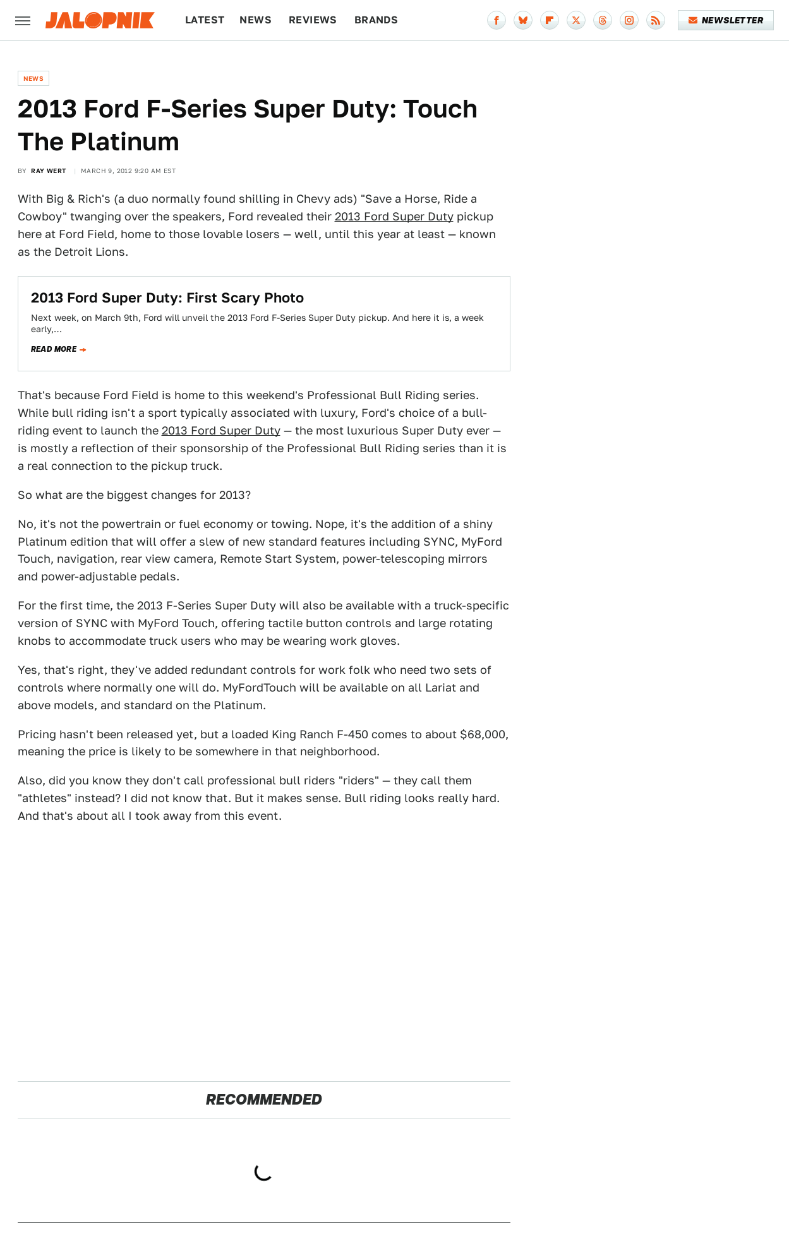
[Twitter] (576, 20)
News (255, 20)
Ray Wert (48, 170)
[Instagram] (629, 20)
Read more (54, 349)
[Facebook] (496, 20)
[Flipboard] (549, 20)
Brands (376, 20)
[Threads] (602, 20)
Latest (204, 20)
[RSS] (655, 20)
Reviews (313, 20)
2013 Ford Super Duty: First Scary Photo (167, 297)
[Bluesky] (523, 20)
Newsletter (726, 20)
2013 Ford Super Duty (394, 216)
